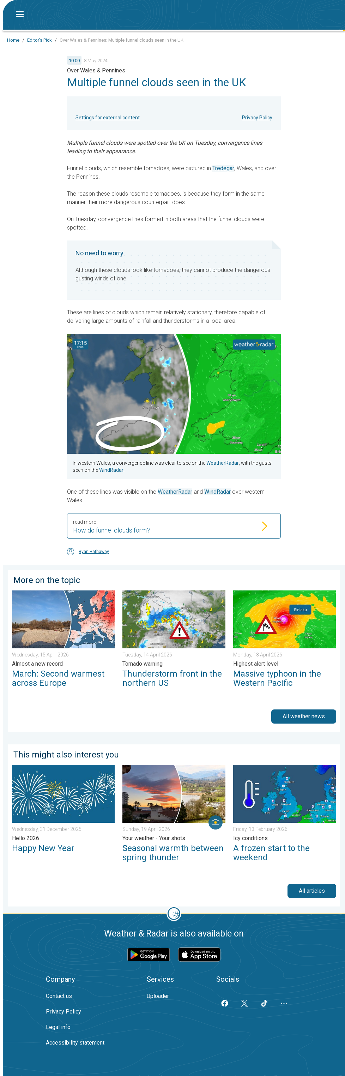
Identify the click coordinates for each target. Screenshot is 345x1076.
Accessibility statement (75, 1042)
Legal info (58, 1027)
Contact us (59, 996)
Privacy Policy (257, 117)
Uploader (158, 996)
